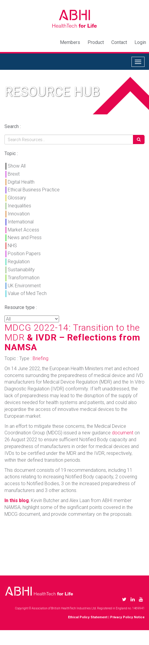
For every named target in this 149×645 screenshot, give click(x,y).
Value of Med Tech (27, 293)
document (122, 433)
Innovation (19, 214)
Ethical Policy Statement (87, 617)
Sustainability (21, 269)
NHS (12, 245)
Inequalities (19, 206)
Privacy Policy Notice (127, 617)
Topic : (11, 153)
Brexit (14, 174)
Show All (17, 166)
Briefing (40, 358)
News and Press (25, 237)
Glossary (17, 198)
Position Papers (24, 253)
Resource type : (20, 307)
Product (96, 42)
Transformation (23, 277)
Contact (119, 42)
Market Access (23, 230)
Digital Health (21, 182)
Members (70, 42)
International (21, 222)
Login (140, 42)
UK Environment (24, 285)
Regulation (19, 261)
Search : (12, 126)
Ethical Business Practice (34, 190)
